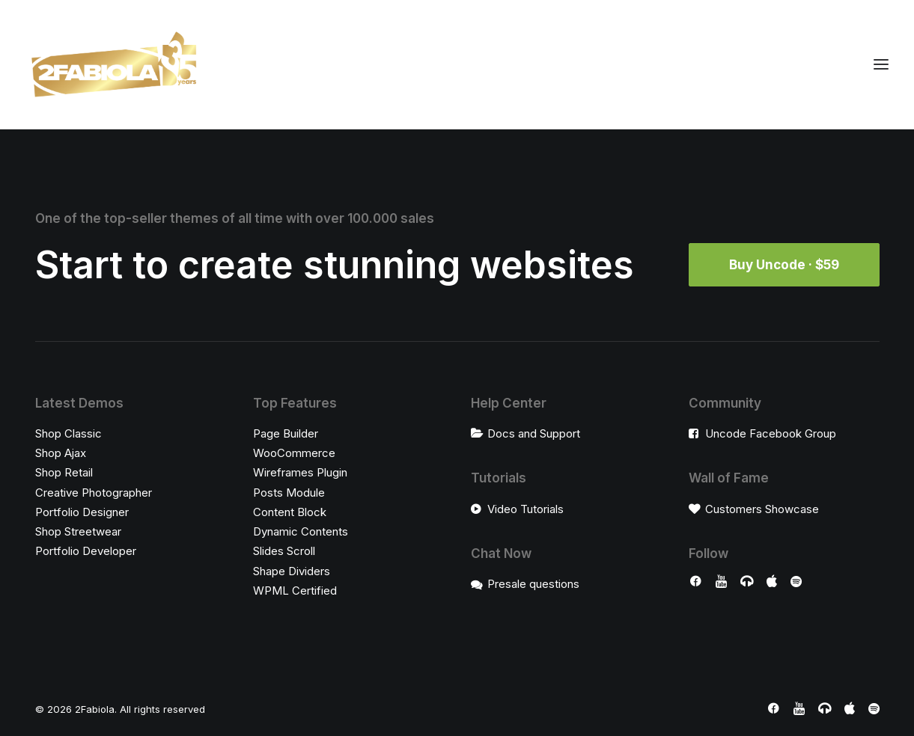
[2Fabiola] (114, 64)
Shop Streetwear (78, 531)
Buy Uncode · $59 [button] (784, 264)
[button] (695, 583)
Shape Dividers (291, 571)
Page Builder (285, 433)
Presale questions (533, 584)
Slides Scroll (284, 551)
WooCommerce (294, 453)
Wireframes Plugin (300, 472)
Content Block (289, 512)
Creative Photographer (93, 492)
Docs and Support (533, 433)
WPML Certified (295, 590)
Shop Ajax (60, 453)
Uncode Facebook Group (770, 433)
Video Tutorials (525, 509)
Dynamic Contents (300, 531)
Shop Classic (68, 433)
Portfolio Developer (85, 551)
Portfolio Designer (82, 512)
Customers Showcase (762, 509)
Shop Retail (64, 472)
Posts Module (289, 492)
